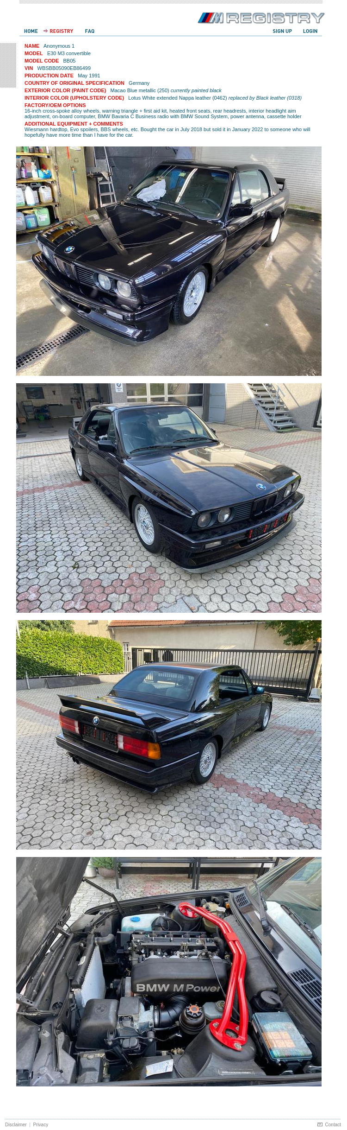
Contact (333, 1124)
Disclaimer (16, 1124)
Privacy (40, 1124)
